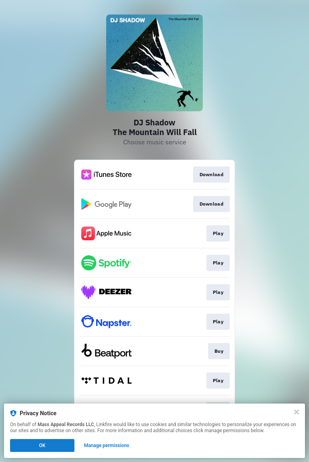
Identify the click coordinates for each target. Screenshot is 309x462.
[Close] (296, 412)
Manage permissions (107, 445)
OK (42, 445)
